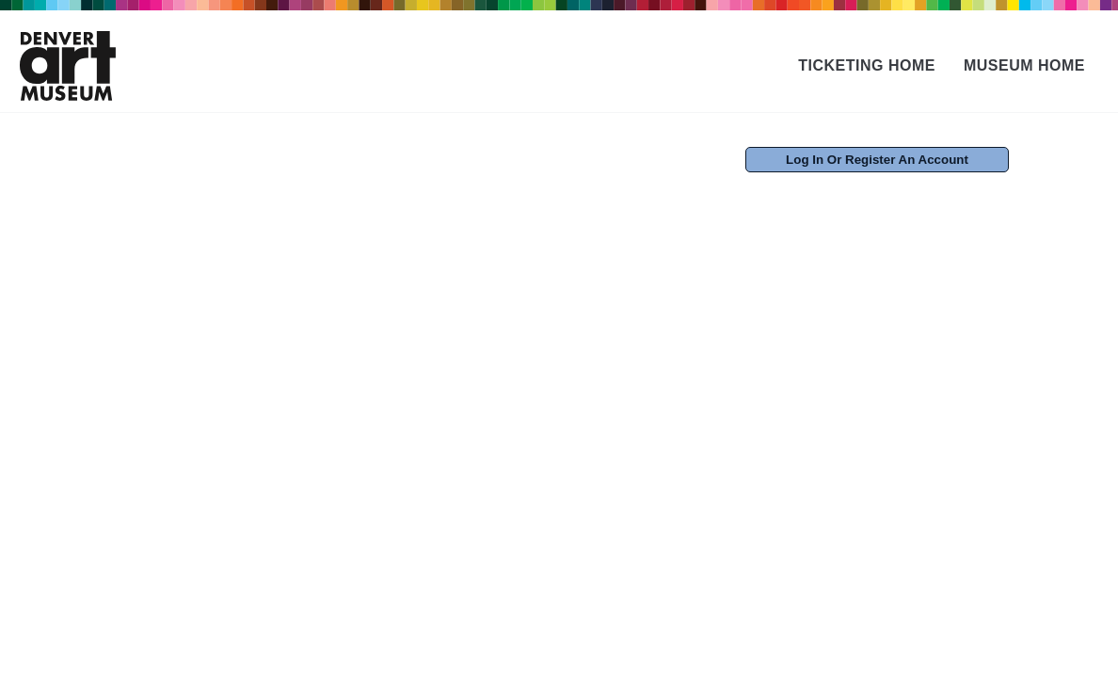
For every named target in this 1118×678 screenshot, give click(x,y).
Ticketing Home (866, 65)
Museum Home (1024, 65)
